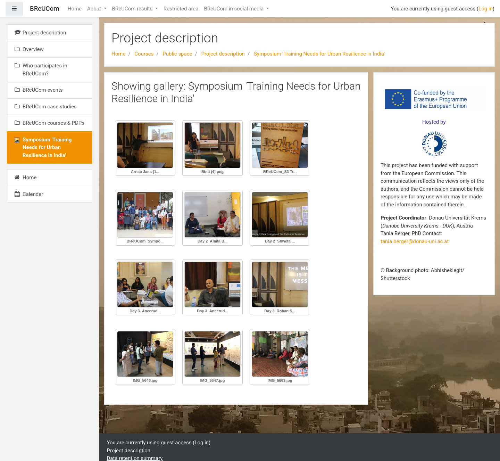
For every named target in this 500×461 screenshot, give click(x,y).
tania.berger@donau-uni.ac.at (415, 241)
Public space (177, 54)
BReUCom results (133, 9)
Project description (223, 54)
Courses (143, 54)
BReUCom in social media (234, 9)
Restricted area (181, 9)
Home (75, 9)
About (94, 9)
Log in (485, 9)
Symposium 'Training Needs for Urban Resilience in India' (319, 54)
